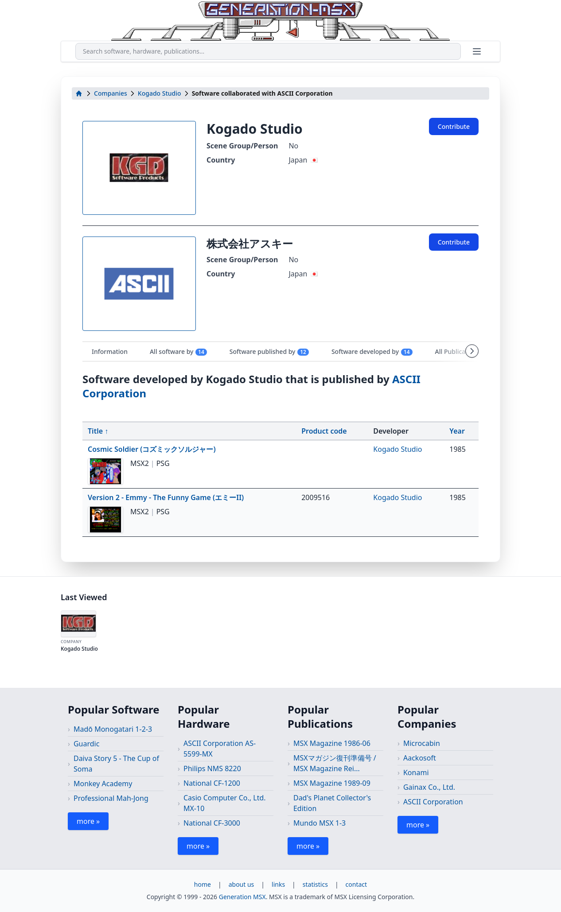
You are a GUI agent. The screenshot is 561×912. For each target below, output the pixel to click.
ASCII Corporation (433, 802)
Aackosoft (419, 758)
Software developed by (372, 351)
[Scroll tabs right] (472, 351)
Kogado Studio (159, 93)
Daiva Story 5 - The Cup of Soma (116, 763)
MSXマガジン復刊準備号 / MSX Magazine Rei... (334, 763)
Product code (324, 431)
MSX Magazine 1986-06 (331, 743)
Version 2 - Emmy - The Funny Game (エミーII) (166, 497)
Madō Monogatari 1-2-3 (113, 729)
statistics (315, 884)
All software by (178, 351)
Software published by (269, 351)
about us (241, 884)
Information (110, 351)
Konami (416, 772)
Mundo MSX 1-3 (319, 823)
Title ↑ (98, 431)
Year (457, 431)
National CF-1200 (211, 783)
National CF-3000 (211, 823)
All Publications (463, 351)
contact (356, 884)
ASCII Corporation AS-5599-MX (219, 748)
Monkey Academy (103, 783)
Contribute (454, 126)
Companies (110, 93)
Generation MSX (242, 897)
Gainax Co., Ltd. (429, 787)
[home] (78, 93)
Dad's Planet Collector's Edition (332, 803)
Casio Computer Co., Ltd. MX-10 (224, 803)
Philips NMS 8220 (212, 768)
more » (88, 821)
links (278, 884)
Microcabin (421, 743)
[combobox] (268, 51)
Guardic (86, 744)
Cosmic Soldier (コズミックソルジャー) (152, 449)
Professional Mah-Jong (111, 798)
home (202, 884)
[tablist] (280, 351)
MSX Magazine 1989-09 (331, 783)
